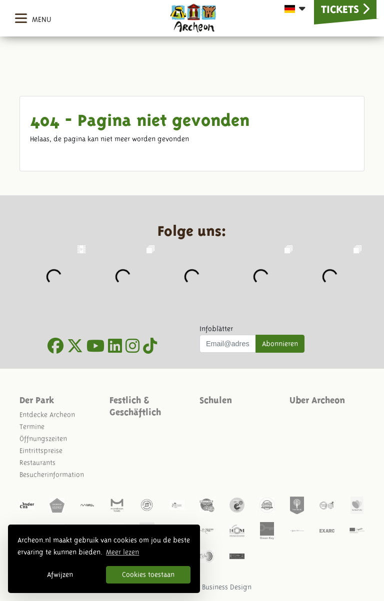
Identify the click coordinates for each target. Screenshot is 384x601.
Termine (32, 427)
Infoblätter (216, 329)
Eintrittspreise (41, 451)
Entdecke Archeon (47, 415)
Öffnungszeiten (43, 439)
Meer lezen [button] (122, 552)
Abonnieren (280, 344)
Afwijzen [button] (60, 575)
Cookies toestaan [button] (148, 575)
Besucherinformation (52, 475)
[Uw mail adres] (228, 344)
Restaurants (38, 463)
